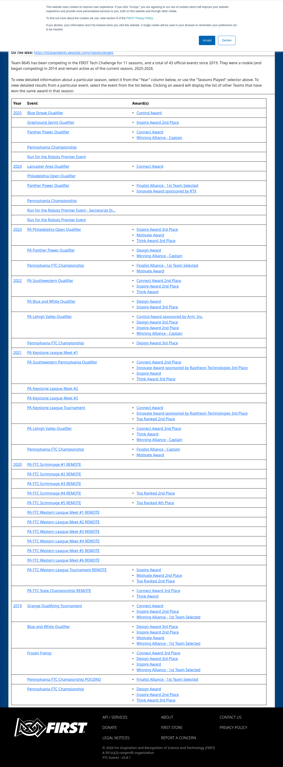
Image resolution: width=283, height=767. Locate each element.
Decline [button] (226, 40)
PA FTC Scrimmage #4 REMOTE (54, 493)
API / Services (115, 717)
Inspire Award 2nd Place (157, 122)
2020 (17, 464)
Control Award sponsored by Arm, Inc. (169, 316)
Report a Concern (178, 737)
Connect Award (149, 132)
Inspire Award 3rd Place (157, 229)
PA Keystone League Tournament (56, 407)
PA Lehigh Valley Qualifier (49, 316)
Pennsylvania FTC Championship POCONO (64, 679)
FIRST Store (172, 727)
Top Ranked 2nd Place (155, 418)
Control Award (149, 112)
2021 (17, 352)
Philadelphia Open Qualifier (51, 175)
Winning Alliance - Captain (159, 137)
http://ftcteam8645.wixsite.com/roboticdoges (73, 52)
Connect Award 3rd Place (158, 590)
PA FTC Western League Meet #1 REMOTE (63, 512)
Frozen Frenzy (39, 653)
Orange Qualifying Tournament (54, 605)
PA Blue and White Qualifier (51, 301)
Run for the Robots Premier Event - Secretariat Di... (71, 210)
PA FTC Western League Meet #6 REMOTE (63, 560)
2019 (17, 605)
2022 (17, 280)
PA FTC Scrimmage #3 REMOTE (54, 483)
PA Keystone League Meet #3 (52, 398)
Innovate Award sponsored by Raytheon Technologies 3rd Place (191, 367)
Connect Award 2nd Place (158, 280)
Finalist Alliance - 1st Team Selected (167, 185)
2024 (17, 166)
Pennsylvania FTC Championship (55, 265)
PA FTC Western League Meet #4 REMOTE (63, 541)
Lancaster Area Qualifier (48, 166)
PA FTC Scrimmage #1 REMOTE (54, 464)
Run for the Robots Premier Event (56, 156)
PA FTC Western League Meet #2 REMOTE (63, 521)
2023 (17, 229)
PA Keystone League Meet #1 (52, 352)
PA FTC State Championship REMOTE (59, 590)
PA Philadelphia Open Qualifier (54, 229)
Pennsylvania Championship (52, 147)
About (167, 717)
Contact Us (230, 717)
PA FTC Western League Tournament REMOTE (67, 569)
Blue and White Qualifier (48, 626)
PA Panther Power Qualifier (51, 250)
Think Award (147, 291)
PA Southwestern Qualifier (50, 280)
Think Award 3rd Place (156, 240)
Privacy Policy (139, 18)
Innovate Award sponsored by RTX (166, 191)
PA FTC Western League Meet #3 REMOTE (63, 531)
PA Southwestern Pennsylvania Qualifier (62, 362)
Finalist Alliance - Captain (158, 449)
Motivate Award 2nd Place (159, 575)
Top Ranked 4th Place (155, 502)
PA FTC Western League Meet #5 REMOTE (63, 550)
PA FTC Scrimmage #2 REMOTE (54, 474)
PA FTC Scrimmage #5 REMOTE (54, 502)
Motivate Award (150, 235)
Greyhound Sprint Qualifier (50, 122)
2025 (17, 112)
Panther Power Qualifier (48, 132)
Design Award (148, 250)
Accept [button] (207, 40)
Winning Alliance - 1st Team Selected (168, 617)
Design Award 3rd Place (157, 322)
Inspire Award (148, 373)
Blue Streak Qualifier (45, 112)
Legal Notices (116, 737)
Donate (110, 727)
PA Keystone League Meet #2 (52, 388)
